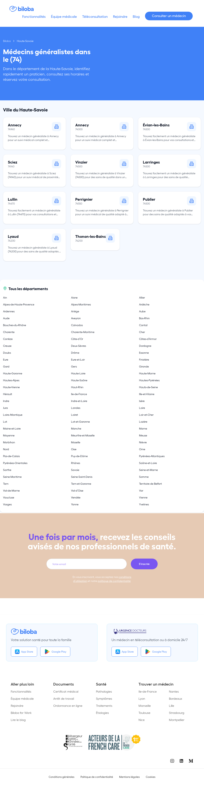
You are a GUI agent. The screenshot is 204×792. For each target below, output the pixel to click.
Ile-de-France (147, 691)
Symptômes (104, 698)
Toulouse (144, 712)
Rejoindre (17, 705)
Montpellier (176, 720)
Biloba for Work (21, 712)
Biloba (7, 41)
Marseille (144, 705)
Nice (141, 720)
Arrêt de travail (63, 698)
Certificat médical (65, 691)
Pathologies (104, 691)
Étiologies (102, 712)
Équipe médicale (22, 698)
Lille (171, 705)
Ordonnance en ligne (67, 705)
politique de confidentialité (114, 581)
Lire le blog (18, 720)
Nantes (174, 691)
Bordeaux (175, 698)
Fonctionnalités (21, 691)
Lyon (141, 698)
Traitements (104, 705)
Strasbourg (176, 712)
